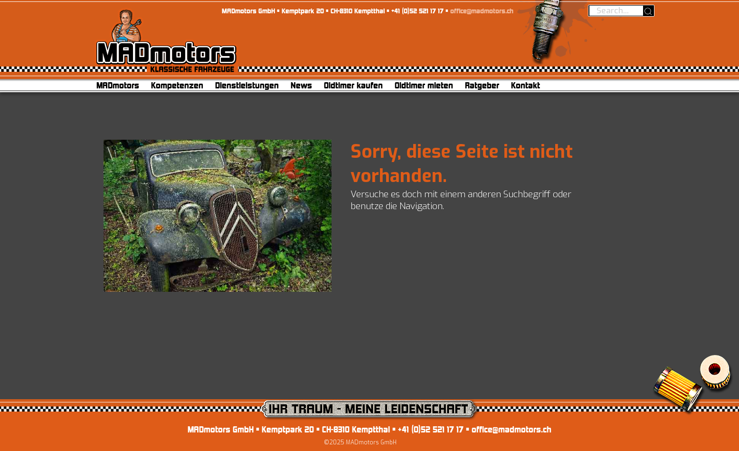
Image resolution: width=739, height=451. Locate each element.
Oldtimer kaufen (353, 85)
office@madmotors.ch (481, 11)
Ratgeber (482, 85)
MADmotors (117, 85)
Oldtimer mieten (424, 85)
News (301, 85)
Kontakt (525, 85)
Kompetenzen (177, 85)
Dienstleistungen (247, 85)
